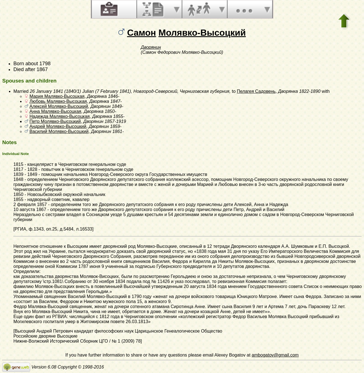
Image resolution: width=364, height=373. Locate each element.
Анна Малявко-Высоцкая (55, 111)
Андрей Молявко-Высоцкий (57, 126)
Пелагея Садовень (256, 91)
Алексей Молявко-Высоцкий (58, 106)
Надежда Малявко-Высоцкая (59, 116)
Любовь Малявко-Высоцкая (58, 101)
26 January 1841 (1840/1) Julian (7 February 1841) (80, 91)
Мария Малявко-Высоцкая (56, 96)
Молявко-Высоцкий (202, 33)
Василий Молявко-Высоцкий (58, 131)
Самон (141, 33)
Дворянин (151, 47)
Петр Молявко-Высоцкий (55, 121)
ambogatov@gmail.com (275, 355)
